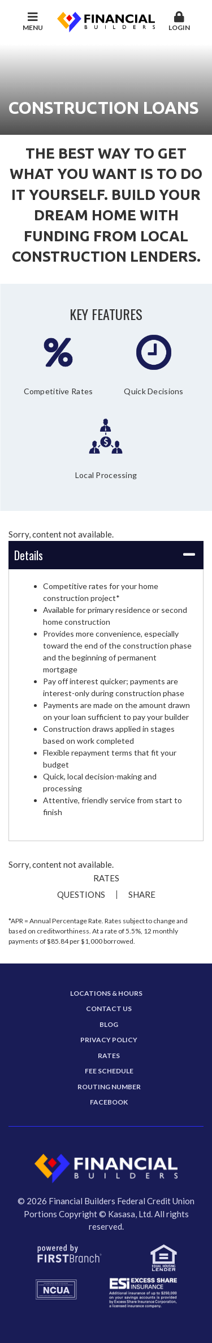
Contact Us (109, 1008)
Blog (108, 1024)
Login (179, 21)
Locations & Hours (106, 993)
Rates (106, 878)
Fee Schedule (109, 1071)
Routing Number (109, 1086)
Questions (81, 894)
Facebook (109, 1102)
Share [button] (141, 894)
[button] (179, 22)
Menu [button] (32, 21)
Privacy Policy (108, 1039)
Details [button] (28, 555)
